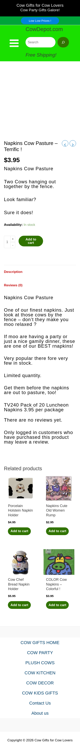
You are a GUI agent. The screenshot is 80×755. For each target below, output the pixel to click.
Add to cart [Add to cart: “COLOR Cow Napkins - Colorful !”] (57, 605)
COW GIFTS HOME (40, 642)
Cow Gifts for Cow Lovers (39, 5)
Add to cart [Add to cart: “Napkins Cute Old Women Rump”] (57, 531)
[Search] (63, 42)
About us (40, 713)
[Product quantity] (7, 242)
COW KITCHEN (39, 672)
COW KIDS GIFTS (40, 693)
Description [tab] (13, 272)
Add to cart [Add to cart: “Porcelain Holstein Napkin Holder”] (19, 531)
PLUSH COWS (40, 662)
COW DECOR (40, 682)
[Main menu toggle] (14, 43)
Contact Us (40, 703)
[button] (40, 20)
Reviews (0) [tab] (13, 285)
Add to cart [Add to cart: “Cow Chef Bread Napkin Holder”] (19, 605)
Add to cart (30, 241)
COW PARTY (40, 652)
